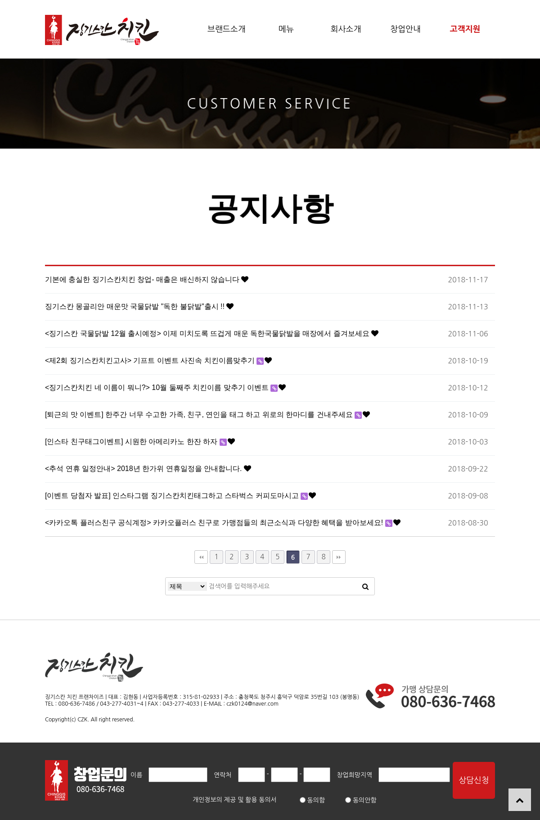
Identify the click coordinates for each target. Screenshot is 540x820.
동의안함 (361, 800)
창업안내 (405, 29)
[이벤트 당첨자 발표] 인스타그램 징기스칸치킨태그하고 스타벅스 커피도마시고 (173, 495)
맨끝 (339, 557)
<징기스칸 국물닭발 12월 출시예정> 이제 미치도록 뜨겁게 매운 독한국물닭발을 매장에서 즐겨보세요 (208, 333)
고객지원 (465, 29)
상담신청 (474, 780)
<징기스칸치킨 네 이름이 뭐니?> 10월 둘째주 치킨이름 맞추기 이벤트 (157, 387)
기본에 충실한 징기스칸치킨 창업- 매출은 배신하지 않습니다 (143, 279)
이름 (136, 775)
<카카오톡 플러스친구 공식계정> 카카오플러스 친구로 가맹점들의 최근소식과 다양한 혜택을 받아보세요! (215, 522)
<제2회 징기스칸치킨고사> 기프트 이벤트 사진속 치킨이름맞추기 (150, 360)
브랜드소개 (226, 29)
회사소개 (346, 29)
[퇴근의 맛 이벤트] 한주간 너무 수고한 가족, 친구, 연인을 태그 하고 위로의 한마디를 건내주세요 (200, 414)
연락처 (222, 775)
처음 (201, 557)
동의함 (312, 800)
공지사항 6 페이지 (102, 30)
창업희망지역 (354, 775)
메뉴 (286, 29)
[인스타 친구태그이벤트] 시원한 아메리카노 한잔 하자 (132, 441)
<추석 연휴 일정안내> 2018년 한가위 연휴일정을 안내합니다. (144, 468)
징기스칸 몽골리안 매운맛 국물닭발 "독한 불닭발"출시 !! (135, 306)
